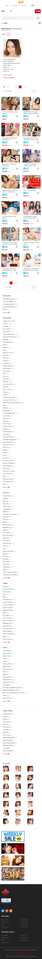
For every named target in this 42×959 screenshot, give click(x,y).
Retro (6, 672)
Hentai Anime (8, 698)
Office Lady (8, 592)
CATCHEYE (7, 727)
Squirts (7, 429)
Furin (6, 455)
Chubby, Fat (8, 567)
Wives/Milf (7, 540)
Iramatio (7, 355)
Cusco (6, 484)
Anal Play (7, 447)
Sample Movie (9, 679)
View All (6, 312)
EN (34, 5)
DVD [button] (3, 34)
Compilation (8, 685)
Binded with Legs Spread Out (13, 402)
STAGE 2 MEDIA (9, 751)
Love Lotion (8, 416)
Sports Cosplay (9, 607)
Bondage (7, 339)
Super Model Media (10, 743)
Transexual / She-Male (11, 575)
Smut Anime (8, 656)
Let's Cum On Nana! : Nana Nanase (9, 217)
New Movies (8, 666)
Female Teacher (9, 605)
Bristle (6, 569)
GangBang (7, 410)
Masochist (7, 538)
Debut (6, 695)
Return (3, 940)
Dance (6, 345)
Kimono (7, 546)
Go (34, 91)
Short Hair (7, 561)
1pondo (7, 716)
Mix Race (7, 556)
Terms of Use (5, 927)
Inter (6, 376)
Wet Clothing (8, 618)
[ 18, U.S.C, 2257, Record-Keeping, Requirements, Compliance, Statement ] (21, 953)
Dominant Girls (8, 474)
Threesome (8, 371)
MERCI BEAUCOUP (10, 737)
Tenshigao (7, 748)
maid (6, 597)
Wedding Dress (8, 623)
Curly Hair (7, 504)
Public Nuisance (9, 466)
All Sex (7, 324)
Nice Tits (7, 501)
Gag (5, 350)
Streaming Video (10, 304)
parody (6, 658)
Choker (6, 395)
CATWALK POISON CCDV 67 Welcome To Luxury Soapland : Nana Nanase (10, 243)
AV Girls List (7, 75)
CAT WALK (7, 730)
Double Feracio (9, 431)
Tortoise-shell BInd (10, 397)
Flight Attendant (9, 610)
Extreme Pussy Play (10, 400)
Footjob (7, 387)
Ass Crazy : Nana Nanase (29, 190)
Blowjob (7, 408)
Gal (5, 548)
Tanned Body (8, 509)
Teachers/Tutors (9, 628)
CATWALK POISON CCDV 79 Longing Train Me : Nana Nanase (30, 165)
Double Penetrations (11, 337)
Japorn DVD (4, 920)
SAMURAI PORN (9, 745)
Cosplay (7, 586)
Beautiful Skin (9, 599)
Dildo (6, 476)
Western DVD (5, 922)
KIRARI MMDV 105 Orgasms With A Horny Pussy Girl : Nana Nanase (31, 112)
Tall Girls (7, 559)
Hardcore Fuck (9, 352)
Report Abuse (5, 938)
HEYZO (6, 719)
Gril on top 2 (9, 389)
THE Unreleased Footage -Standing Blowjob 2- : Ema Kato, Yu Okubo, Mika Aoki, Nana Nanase (9, 269)
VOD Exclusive (8, 669)
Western (6, 674)
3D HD (6, 309)
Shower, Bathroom (10, 334)
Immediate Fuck (9, 481)
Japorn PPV (24, 920)
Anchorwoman (8, 639)
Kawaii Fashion (9, 631)
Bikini (6, 636)
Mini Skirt (7, 421)
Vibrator (7, 347)
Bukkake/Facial (9, 342)
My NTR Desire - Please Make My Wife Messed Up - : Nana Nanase (31, 269)
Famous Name (9, 664)
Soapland (7, 418)
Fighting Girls (8, 626)
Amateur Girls (9, 543)
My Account (23, 938)
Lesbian (7, 360)
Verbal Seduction (10, 437)
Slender (7, 498)
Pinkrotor (7, 358)
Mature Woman (9, 525)
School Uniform (9, 602)
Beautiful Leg (9, 527)
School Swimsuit (9, 589)
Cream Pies (8, 331)
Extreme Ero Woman (11, 514)
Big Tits (7, 522)
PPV (11, 11)
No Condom (8, 329)
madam (6, 511)
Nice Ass (7, 519)
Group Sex (7, 363)
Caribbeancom (9, 714)
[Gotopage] (17, 91)
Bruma (6, 613)
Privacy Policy (5, 942)
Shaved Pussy (9, 496)
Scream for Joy (9, 445)
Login (8, 5)
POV (5, 374)
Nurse (6, 594)
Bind (5, 405)
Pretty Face (8, 506)
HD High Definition (10, 299)
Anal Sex (7, 326)
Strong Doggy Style (11, 413)
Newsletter (24, 927)
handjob (7, 381)
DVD (3, 11)
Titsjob (7, 392)
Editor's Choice (9, 653)
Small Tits (7, 517)
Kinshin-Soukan (9, 366)
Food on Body (9, 426)
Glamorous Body (9, 551)
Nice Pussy (8, 533)
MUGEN (6, 732)
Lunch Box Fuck (9, 384)
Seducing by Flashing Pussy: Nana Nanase (9, 138)
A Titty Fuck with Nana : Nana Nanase (10, 112)
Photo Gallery (9, 677)
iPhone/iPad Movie (11, 307)
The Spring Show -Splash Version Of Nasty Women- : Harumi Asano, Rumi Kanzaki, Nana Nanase (31, 217)
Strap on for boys (10, 471)
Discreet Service (24, 940)
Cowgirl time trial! (10, 321)
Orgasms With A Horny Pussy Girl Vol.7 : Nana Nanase (10, 191)
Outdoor (7, 450)
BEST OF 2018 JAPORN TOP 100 (15, 693)
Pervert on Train (9, 460)
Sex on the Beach (10, 463)
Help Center (24, 5)
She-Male (7, 564)
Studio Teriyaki (9, 740)
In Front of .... (8, 468)
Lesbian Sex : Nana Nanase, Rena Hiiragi (9, 165)
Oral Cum (7, 379)
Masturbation (9, 368)
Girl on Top (8, 424)
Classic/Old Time (9, 682)
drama (6, 661)
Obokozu (6, 724)
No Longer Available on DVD (13, 687)
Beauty (7, 554)
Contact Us (23, 935)
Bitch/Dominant (9, 535)
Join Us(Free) (24, 924)
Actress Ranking (8, 78)
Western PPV (24, 922)
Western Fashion (9, 620)
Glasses (7, 530)
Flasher (6, 452)
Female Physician (9, 634)
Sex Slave (7, 434)
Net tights (8, 615)
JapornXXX (7, 722)
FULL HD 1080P (9, 301)
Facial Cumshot (9, 442)
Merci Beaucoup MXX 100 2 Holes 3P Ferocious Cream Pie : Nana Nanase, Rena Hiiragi (31, 138)
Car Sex (7, 458)
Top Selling (8, 651)
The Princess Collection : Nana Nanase (31, 243)
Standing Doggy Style (11, 439)
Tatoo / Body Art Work (11, 572)
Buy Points (15, 5)
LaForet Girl (8, 735)
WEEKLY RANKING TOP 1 (12, 690)
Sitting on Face (9, 479)
